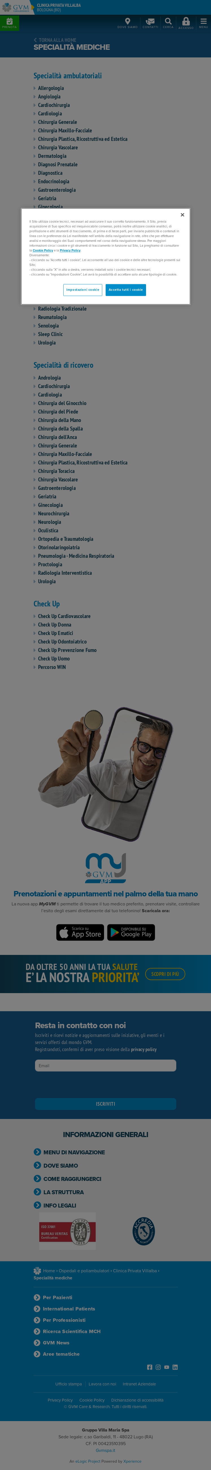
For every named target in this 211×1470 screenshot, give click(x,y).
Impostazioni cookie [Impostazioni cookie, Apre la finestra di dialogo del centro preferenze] (82, 290)
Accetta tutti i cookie (126, 290)
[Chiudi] (182, 214)
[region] (105, 256)
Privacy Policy (70, 250)
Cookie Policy (43, 250)
